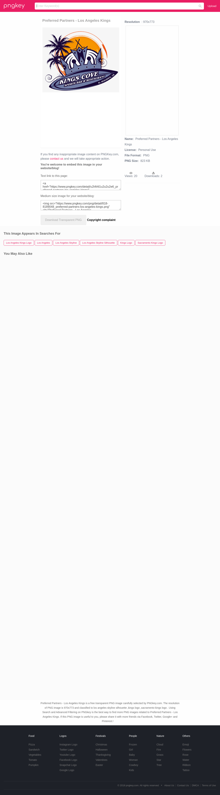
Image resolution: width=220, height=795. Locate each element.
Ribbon (187, 765)
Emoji (186, 744)
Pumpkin (33, 765)
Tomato (33, 759)
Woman (133, 759)
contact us (56, 158)
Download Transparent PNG (63, 219)
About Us (169, 785)
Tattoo (186, 770)
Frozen (133, 744)
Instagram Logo (68, 744)
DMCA (195, 785)
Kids (131, 770)
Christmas (101, 744)
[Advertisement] (114, 119)
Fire (159, 749)
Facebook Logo (68, 759)
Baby (132, 754)
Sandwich (34, 749)
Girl (131, 749)
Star (159, 759)
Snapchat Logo (68, 765)
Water (186, 759)
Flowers (187, 749)
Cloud (160, 744)
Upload (212, 5)
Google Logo (66, 770)
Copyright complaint (101, 219)
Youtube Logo (67, 754)
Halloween (102, 749)
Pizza (32, 744)
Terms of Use (209, 785)
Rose (186, 754)
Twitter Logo (66, 749)
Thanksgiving (103, 754)
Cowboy (133, 765)
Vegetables (35, 754)
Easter (99, 765)
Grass (160, 754)
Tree (159, 765)
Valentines (101, 759)
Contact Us (183, 785)
